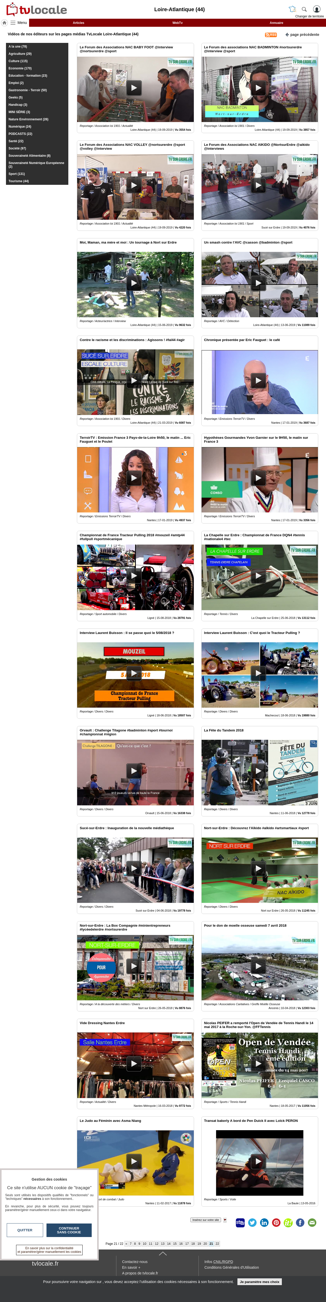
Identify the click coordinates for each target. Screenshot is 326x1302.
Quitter (24, 1230)
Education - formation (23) (28, 75)
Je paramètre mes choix (259, 1282)
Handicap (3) (18, 105)
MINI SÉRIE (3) (19, 112)
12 (156, 1244)
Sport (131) (17, 174)
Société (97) (17, 148)
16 (181, 1244)
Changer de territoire (309, 16)
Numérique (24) (20, 126)
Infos (218, 1262)
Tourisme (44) (19, 181)
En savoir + (131, 1267)
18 (193, 1244)
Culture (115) (18, 61)
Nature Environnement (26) (28, 119)
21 (211, 1244)
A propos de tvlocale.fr (140, 1273)
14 (168, 1244)
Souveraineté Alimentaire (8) (30, 156)
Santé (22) (16, 141)
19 (199, 1244)
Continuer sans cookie (69, 1230)
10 (144, 1244)
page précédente (302, 34)
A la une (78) (18, 46)
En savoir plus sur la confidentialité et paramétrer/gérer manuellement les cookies (49, 1250)
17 (187, 1244)
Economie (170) (20, 68)
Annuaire (276, 23)
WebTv (177, 23)
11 (150, 1244)
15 (175, 1244)
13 (162, 1244)
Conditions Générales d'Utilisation (231, 1267)
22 (217, 1244)
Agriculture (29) (20, 54)
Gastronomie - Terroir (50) (28, 90)
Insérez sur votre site (205, 1219)
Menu (22, 23)
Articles (78, 23)
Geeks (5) (16, 97)
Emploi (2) (16, 83)
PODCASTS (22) (20, 134)
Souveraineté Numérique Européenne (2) (36, 164)
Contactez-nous (135, 1262)
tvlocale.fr (45, 1263)
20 (205, 1244)
